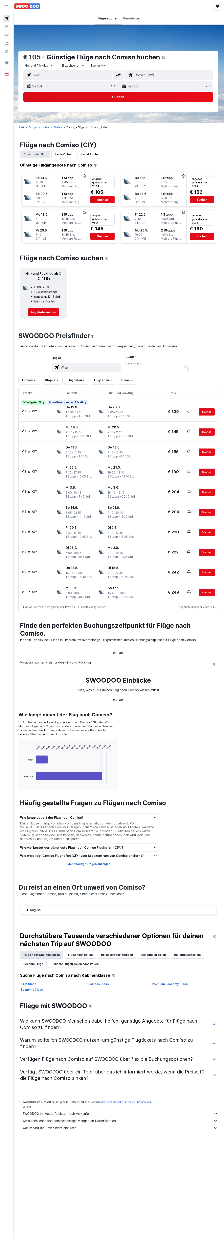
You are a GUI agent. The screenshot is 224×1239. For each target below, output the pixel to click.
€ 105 (33, 57)
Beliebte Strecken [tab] (155, 954)
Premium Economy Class (170, 984)
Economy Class (33, 989)
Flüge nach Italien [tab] (81, 954)
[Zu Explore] (7, 52)
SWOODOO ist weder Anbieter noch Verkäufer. (121, 1113)
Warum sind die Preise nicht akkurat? (121, 1128)
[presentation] (164, 57)
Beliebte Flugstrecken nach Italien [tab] (76, 964)
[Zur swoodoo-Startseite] (27, 6)
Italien (46, 127)
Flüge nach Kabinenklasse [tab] (43, 954)
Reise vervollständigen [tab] (118, 954)
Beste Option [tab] (65, 154)
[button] (6, 6)
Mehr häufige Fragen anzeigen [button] (89, 864)
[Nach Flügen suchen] (7, 18)
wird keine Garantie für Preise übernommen (127, 1101)
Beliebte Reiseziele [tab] (188, 954)
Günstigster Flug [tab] (36, 154)
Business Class (98, 984)
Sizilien (59, 127)
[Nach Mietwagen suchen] (7, 35)
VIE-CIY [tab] (118, 653)
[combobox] (100, 66)
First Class (29, 984)
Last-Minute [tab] (90, 154)
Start (22, 127)
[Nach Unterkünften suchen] (7, 27)
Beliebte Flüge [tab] (34, 964)
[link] (44, 312)
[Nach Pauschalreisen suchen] (7, 43)
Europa (34, 127)
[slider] (187, 368)
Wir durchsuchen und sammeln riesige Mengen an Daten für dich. (121, 1120)
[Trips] (7, 63)
